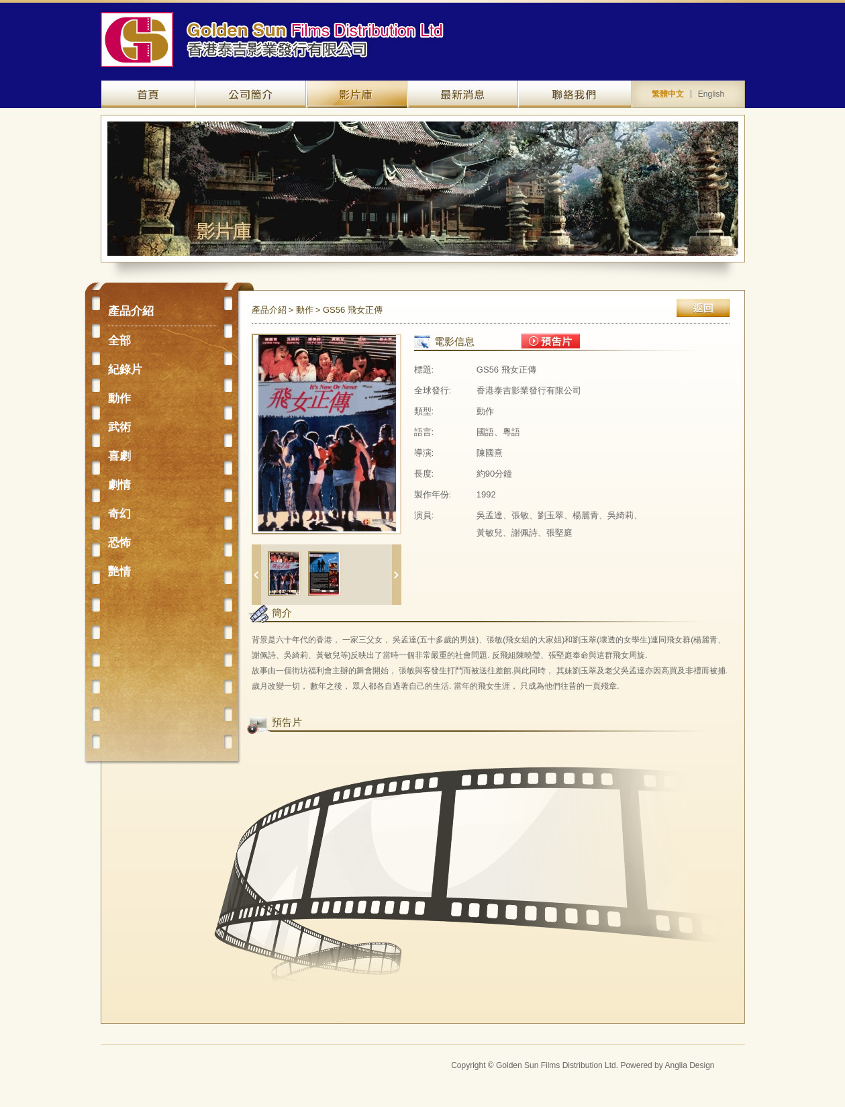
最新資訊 (462, 94)
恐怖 (119, 542)
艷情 (119, 571)
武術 (119, 427)
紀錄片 (125, 369)
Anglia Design (689, 1065)
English (711, 94)
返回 (703, 308)
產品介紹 (356, 94)
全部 (119, 340)
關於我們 (250, 94)
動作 (119, 398)
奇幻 (119, 514)
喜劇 (119, 456)
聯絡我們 (575, 94)
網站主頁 (148, 94)
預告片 (550, 341)
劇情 (119, 485)
